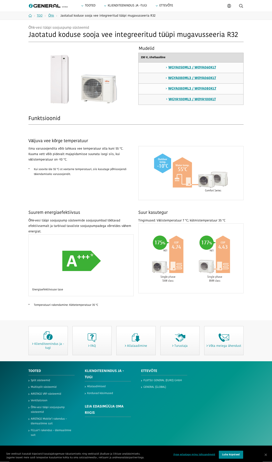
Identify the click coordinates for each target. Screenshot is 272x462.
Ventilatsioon (39, 400)
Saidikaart (96, 450)
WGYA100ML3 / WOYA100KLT (192, 99)
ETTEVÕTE (149, 371)
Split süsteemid (40, 380)
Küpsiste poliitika (78, 450)
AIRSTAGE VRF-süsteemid (46, 393)
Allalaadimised (96, 386)
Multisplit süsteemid (44, 387)
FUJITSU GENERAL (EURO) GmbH (162, 380)
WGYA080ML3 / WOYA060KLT (192, 78)
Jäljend (138, 450)
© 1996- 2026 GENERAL (232, 450)
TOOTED (34, 371)
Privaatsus (59, 450)
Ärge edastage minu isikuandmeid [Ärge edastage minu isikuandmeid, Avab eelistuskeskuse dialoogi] (194, 458)
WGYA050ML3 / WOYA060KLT (192, 68)
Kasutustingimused (38, 450)
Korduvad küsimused (100, 393)
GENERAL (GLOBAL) (154, 387)
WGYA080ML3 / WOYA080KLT (192, 89)
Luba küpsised (231, 458)
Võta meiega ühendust (118, 450)
